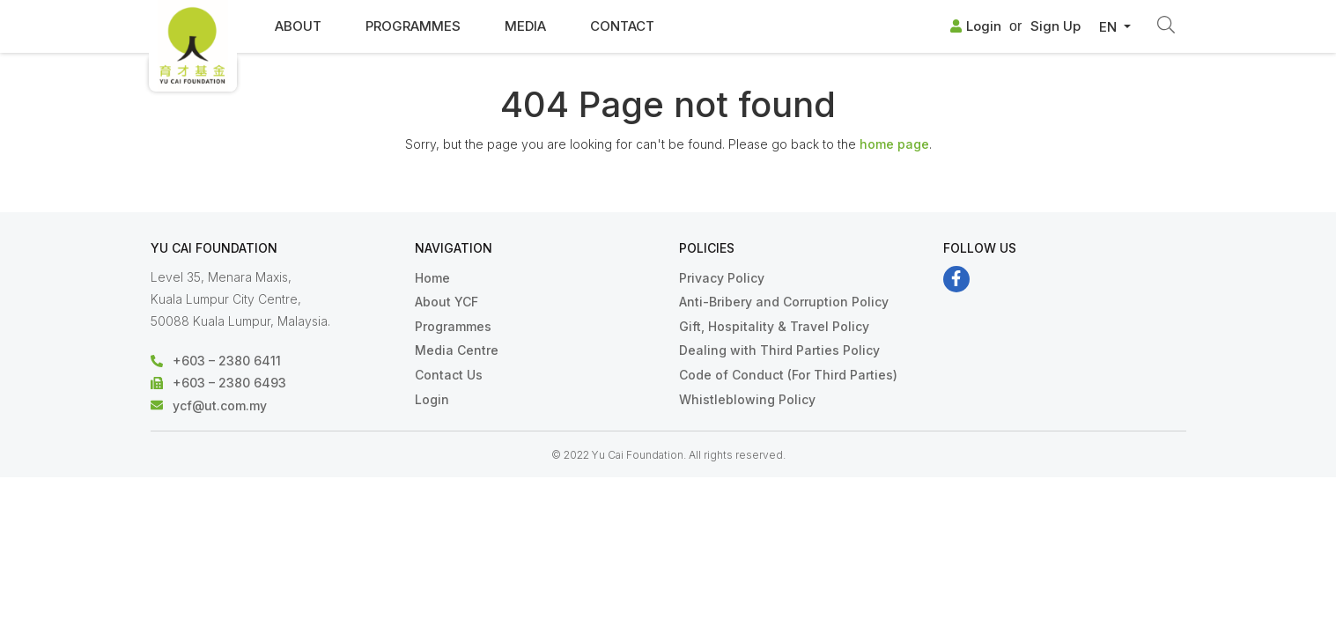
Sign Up (1055, 26)
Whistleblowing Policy (747, 399)
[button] (1114, 27)
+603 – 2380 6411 (227, 360)
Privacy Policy (721, 277)
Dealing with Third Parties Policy (779, 350)
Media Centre (456, 350)
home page (894, 143)
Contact (622, 26)
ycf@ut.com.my (220, 405)
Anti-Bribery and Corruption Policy (784, 301)
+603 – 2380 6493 (229, 382)
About (298, 26)
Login (975, 26)
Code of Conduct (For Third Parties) (788, 374)
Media (525, 26)
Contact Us (449, 374)
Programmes (413, 26)
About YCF (446, 301)
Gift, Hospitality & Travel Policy (774, 326)
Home (432, 277)
